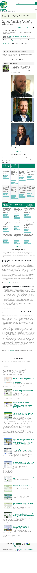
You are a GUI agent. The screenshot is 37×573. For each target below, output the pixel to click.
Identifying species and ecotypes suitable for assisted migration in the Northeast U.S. (23, 464)
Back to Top (18, 151)
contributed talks (9, 41)
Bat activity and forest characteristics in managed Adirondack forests (23, 391)
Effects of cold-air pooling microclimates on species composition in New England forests (23, 415)
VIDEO (13, 148)
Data (21, 549)
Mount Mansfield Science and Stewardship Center (23, 477)
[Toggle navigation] (33, 28)
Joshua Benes (9, 282)
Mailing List (30, 549)
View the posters (7, 43)
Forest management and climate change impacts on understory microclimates (23, 449)
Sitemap (17, 549)
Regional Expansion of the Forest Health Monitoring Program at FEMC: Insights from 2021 (23, 505)
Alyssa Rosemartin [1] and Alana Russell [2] (14, 306)
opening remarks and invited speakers (17, 36)
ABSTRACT (5, 175)
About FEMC (24, 549)
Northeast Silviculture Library (20, 495)
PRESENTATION (20, 148)
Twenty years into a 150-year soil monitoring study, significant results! (22, 527)
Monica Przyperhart (10, 350)
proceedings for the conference (11, 46)
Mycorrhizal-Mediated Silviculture (21, 485)
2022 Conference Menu (24, 28)
